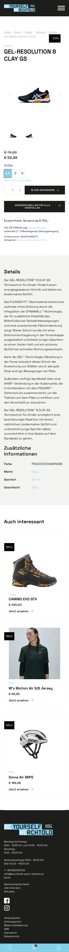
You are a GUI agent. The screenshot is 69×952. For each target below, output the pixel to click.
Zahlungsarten (12, 921)
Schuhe (28, 240)
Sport (36, 240)
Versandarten (12, 918)
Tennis (44, 240)
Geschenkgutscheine (16, 884)
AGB (6, 929)
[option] (7, 173)
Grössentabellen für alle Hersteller (32, 206)
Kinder (20, 240)
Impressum (10, 932)
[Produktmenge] (13, 190)
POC (11, 683)
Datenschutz (11, 936)
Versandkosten (37, 227)
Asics (7, 46)
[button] (9, 95)
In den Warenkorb (43, 190)
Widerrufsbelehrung (16, 925)
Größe (8, 165)
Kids (35, 487)
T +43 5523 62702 (14, 870)
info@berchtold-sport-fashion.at (24, 873)
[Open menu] (61, 8)
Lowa (12, 594)
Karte (7, 877)
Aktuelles (9, 891)
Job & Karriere (12, 887)
